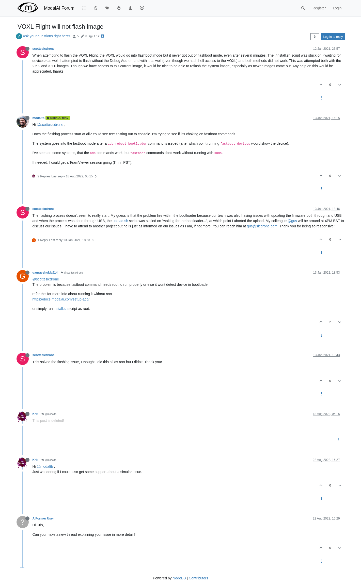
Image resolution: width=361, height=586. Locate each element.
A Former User (43, 518)
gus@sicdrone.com (262, 226)
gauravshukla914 (45, 272)
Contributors (198, 578)
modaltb (39, 118)
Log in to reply (333, 37)
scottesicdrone (44, 49)
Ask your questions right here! (46, 36)
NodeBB (179, 578)
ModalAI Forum (59, 8)
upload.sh (120, 221)
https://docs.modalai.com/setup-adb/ (61, 299)
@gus (292, 221)
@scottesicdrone (50, 125)
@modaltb (48, 414)
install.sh (61, 309)
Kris (36, 414)
